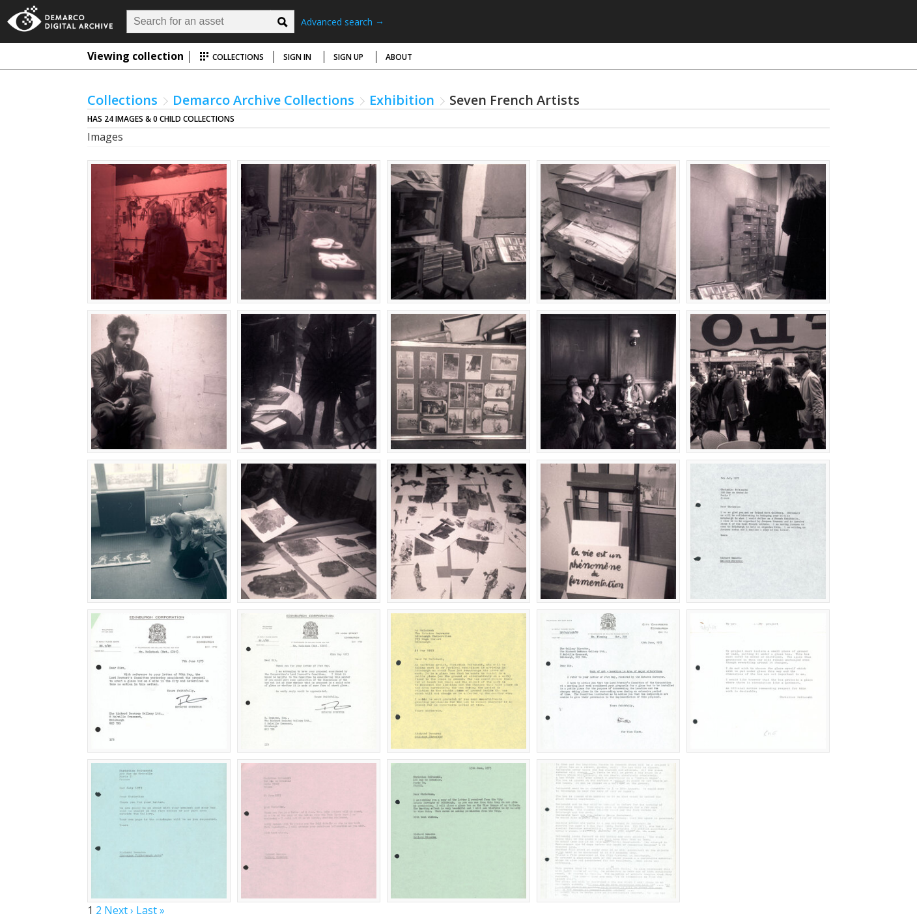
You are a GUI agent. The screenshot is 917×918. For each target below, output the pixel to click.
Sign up (348, 57)
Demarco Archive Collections (263, 100)
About (399, 57)
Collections (231, 57)
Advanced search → (342, 22)
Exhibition (401, 100)
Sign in (297, 57)
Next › (119, 910)
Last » (150, 910)
